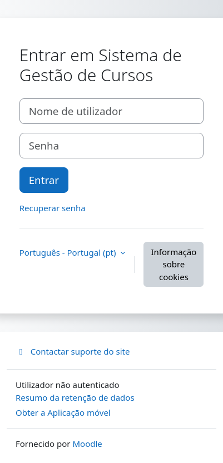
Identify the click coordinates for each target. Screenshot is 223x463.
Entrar (44, 180)
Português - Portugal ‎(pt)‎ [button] (68, 252)
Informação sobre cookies (173, 264)
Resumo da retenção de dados (75, 397)
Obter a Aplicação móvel (63, 412)
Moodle (87, 443)
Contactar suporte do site (73, 351)
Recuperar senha (52, 207)
